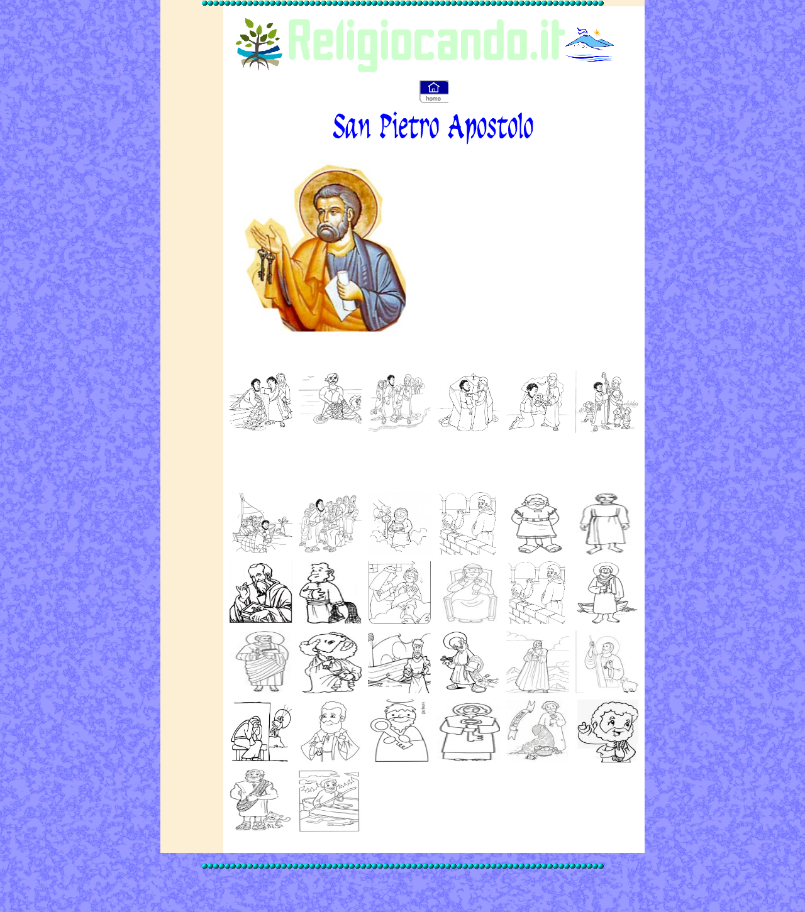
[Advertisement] (517, 243)
